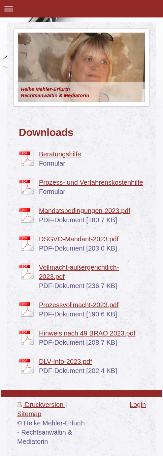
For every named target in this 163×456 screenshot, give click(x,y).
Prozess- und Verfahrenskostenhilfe (91, 182)
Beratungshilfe (60, 154)
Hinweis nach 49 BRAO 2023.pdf (87, 333)
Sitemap (29, 413)
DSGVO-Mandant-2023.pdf (78, 239)
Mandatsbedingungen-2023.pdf (84, 210)
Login (138, 404)
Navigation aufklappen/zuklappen (81, 9)
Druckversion (41, 404)
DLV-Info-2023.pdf (65, 361)
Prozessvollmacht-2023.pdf (78, 304)
